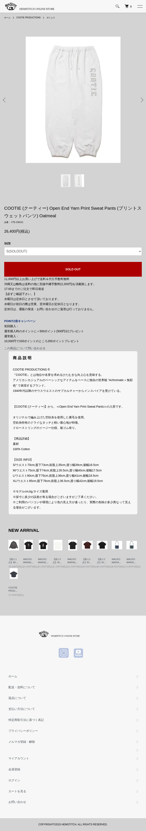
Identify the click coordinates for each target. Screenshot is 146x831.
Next (141, 99)
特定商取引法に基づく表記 (26, 720)
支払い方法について (21, 709)
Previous (4, 99)
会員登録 (14, 769)
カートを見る (17, 791)
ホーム (7, 17)
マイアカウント (18, 758)
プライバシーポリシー (23, 730)
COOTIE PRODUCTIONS (28, 17)
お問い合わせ (17, 802)
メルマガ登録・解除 (21, 741)
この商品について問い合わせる (25, 348)
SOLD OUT (72, 269)
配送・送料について (21, 687)
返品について (17, 698)
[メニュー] (139, 6)
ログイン (14, 780)
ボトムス (51, 17)
